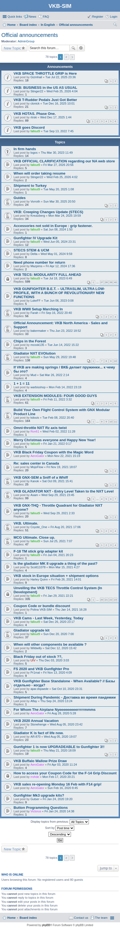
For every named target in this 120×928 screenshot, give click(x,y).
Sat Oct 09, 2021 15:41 (57, 481)
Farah (34, 312)
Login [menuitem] (113, 16)
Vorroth (35, 201)
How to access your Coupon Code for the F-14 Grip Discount (65, 773)
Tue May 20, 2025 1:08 (58, 189)
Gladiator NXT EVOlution (35, 353)
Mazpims (36, 266)
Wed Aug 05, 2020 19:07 (60, 736)
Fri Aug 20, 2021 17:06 (65, 527)
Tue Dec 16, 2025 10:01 (59, 103)
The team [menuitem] (101, 917)
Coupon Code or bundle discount (42, 606)
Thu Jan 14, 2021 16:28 (70, 609)
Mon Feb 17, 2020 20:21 (58, 776)
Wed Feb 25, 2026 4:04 (62, 91)
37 (101, 282)
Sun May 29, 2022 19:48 (59, 357)
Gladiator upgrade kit (32, 630)
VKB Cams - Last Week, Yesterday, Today (48, 618)
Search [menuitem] (115, 25)
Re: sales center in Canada (36, 463)
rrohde (34, 776)
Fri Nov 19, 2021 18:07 (62, 467)
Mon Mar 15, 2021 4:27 (64, 567)
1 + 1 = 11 (22, 383)
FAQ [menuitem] (46, 16)
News (32, 16)
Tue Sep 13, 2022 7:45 (58, 131)
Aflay (33, 701)
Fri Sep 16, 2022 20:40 (56, 312)
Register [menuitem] (97, 16)
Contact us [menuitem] (81, 917)
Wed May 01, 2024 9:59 (56, 253)
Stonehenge (38, 724)
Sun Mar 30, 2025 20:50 (59, 201)
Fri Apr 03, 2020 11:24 (62, 764)
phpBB (46, 925)
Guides (20, 198)
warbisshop (38, 387)
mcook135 (37, 344)
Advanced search (81, 48)
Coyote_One (38, 527)
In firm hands (25, 149)
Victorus (35, 811)
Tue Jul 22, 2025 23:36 (60, 77)
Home (11, 917)
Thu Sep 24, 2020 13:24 (56, 701)
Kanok (34, 481)
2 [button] (66, 56)
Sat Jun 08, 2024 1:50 (58, 229)
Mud (33, 375)
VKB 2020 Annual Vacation (36, 721)
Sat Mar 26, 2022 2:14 (54, 375)
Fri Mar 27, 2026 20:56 (58, 164)
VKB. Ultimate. (26, 523)
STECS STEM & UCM (31, 250)
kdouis (34, 417)
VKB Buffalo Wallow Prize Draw (40, 761)
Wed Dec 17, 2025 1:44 (55, 117)
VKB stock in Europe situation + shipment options (56, 576)
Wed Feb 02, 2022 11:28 (59, 431)
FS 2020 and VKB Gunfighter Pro (41, 669)
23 (115, 599)
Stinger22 (36, 91)
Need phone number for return (39, 262)
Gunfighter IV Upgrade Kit (35, 238)
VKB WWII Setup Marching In (38, 309)
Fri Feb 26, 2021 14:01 (66, 579)
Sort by (59, 828)
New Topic (12, 48)
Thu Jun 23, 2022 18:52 (65, 330)
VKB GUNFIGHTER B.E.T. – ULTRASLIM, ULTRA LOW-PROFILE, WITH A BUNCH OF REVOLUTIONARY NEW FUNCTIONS (59, 293)
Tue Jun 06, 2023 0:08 (59, 300)
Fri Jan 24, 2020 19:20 (58, 799)
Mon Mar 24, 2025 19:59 (64, 215)
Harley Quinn (39, 579)
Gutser (34, 799)
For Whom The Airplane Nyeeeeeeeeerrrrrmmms (55, 710)
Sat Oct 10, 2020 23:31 (67, 688)
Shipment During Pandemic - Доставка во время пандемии (65, 697)
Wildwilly (36, 648)
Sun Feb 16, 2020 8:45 (62, 788)
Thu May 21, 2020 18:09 (59, 750)
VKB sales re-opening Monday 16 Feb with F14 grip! (58, 784)
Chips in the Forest (30, 341)
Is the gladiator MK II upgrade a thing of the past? (56, 563)
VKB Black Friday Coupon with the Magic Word (53, 452)
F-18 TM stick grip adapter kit (38, 551)
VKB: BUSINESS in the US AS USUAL (45, 88)
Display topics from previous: (60, 821)
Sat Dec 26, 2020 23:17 (59, 621)
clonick (35, 103)
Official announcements (29, 35)
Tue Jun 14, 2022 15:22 (63, 344)
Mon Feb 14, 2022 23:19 (65, 387)
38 (106, 282)
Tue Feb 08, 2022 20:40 (58, 417)
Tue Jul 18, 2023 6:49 (57, 278)
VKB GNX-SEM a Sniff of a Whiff (41, 477)
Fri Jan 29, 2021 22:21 (58, 595)
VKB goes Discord (29, 127)
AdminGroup (26, 41)
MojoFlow (36, 467)
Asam (34, 495)
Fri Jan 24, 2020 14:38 (59, 811)
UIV (32, 660)
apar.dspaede (39, 688)
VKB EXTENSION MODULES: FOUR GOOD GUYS (55, 396)
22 (110, 599)
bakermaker (38, 330)
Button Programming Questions (41, 808)
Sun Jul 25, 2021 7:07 (57, 541)
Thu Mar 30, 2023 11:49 (57, 152)
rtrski (33, 117)
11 (115, 421)
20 (101, 599)
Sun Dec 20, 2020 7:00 (58, 634)
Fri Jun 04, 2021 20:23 (58, 555)
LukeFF (35, 300)
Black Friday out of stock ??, (38, 657)
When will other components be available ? (50, 644)
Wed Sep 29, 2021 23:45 (57, 495)
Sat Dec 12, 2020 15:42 (61, 648)
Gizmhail (36, 77)
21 (106, 599)
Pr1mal (35, 672)
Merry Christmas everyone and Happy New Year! (55, 440)
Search (73, 48)
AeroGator (37, 455)
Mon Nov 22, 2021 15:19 (63, 455)
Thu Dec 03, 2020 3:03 (54, 660)
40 (115, 282)
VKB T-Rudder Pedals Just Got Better (45, 100)
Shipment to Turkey (30, 186)
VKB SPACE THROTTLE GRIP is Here (45, 73)
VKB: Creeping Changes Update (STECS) (48, 212)
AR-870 (35, 736)
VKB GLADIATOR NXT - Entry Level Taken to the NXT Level (63, 491)
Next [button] (72, 57)
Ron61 (34, 431)
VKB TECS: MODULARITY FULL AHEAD (47, 275)
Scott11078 (38, 567)
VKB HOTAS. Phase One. (35, 114)
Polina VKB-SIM (41, 609)
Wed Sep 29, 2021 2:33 (58, 513)
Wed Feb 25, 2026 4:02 (62, 177)
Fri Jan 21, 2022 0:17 (57, 443)
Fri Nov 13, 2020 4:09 (57, 672)
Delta (33, 253)
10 (115, 361)
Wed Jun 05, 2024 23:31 (59, 241)
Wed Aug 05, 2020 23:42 (66, 724)
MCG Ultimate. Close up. (34, 537)
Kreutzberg (37, 215)
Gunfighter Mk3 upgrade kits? (39, 795)
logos (33, 152)
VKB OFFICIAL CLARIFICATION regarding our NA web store (64, 161)
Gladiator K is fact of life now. (39, 733)
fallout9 (35, 131)
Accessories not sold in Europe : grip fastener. (53, 226)
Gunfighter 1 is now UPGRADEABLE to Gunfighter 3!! (59, 747)
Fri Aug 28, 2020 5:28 (61, 713)
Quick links (15, 16)
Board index (28, 917)
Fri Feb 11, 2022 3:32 (57, 399)
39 (110, 282)
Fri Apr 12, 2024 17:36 (60, 266)
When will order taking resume (39, 173)
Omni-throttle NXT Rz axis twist (40, 428)
